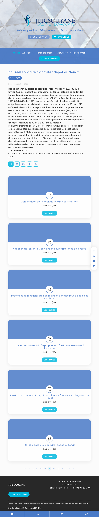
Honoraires (68, 504)
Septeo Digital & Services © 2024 (24, 508)
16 (54, 472)
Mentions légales (83, 504)
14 (45, 472)
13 (41, 472)
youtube (94, 261)
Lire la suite (49, 216)
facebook (94, 251)
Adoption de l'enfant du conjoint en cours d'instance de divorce (49, 252)
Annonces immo (59, 504)
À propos (26, 52)
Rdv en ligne (63, 36)
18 (62, 472)
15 (49, 472)
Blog (86, 514)
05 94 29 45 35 (40, 36)
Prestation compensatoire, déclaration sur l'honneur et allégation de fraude (49, 400)
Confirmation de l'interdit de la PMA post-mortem (49, 205)
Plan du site (75, 504)
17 (58, 472)
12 (36, 472)
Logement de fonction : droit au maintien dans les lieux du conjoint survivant (49, 301)
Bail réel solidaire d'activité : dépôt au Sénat (49, 448)
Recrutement (79, 52)
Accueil (16, 52)
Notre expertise (44, 52)
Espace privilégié (37, 514)
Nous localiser (20, 494)
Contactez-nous (49, 58)
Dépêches (51, 504)
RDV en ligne (94, 266)
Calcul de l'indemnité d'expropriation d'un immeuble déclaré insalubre (49, 350)
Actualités (62, 52)
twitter (94, 256)
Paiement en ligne (62, 514)
